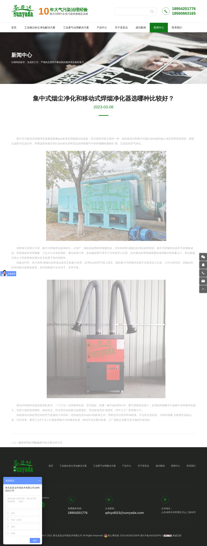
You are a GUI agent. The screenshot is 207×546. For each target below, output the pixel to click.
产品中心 (102, 27)
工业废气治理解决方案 (76, 27)
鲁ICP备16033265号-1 (151, 535)
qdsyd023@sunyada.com (124, 513)
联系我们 (177, 27)
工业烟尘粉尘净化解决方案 (39, 27)
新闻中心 (159, 27)
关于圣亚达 (121, 27)
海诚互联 (176, 535)
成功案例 (141, 27)
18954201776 (77, 513)
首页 (13, 27)
